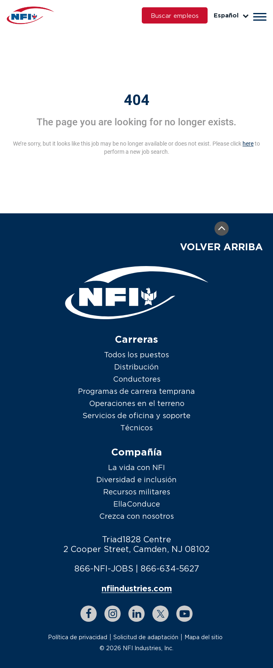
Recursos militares (136, 492)
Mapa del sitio (203, 637)
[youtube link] (184, 614)
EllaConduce (136, 504)
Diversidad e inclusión (136, 479)
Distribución (136, 367)
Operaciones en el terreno (136, 403)
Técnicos (136, 428)
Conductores (136, 379)
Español (231, 15)
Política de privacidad (77, 637)
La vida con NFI (136, 467)
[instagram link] (112, 614)
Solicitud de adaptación (145, 637)
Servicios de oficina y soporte (136, 415)
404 (137, 100)
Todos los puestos (136, 355)
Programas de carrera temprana (136, 391)
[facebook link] (88, 614)
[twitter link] (160, 614)
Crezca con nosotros (136, 516)
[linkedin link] (136, 614)
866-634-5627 (170, 568)
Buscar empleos (175, 15)
